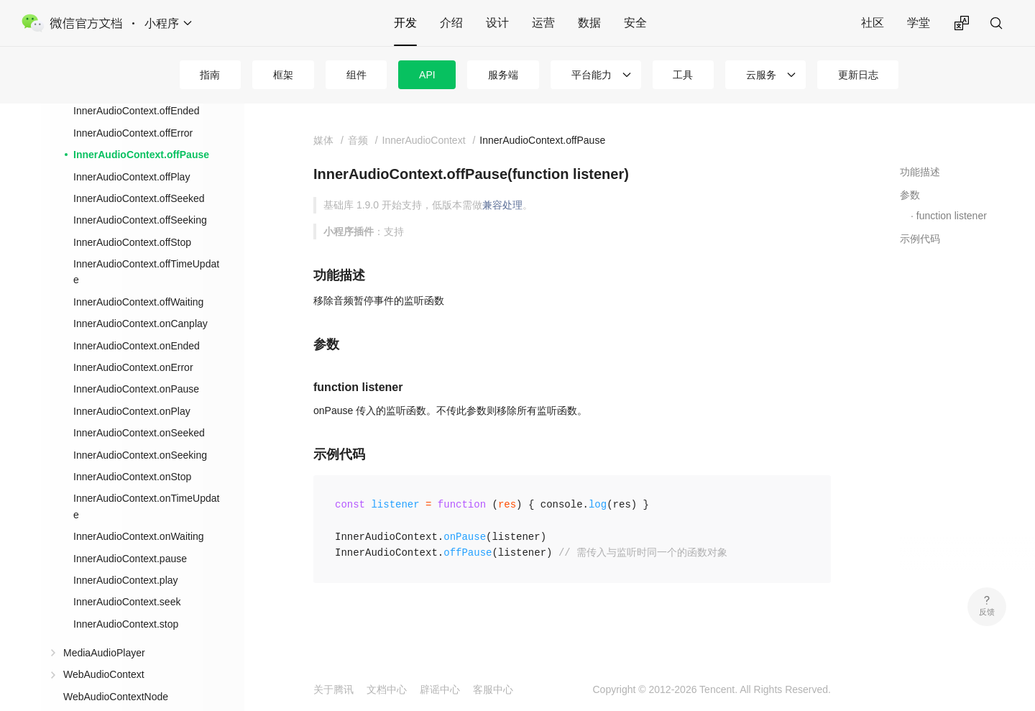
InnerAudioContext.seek (126, 601)
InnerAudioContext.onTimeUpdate (146, 506)
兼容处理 (502, 205)
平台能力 (591, 75)
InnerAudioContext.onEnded (136, 346)
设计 (497, 23)
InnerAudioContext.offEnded (136, 110)
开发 (405, 23)
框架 (283, 75)
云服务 (761, 75)
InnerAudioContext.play (125, 580)
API (427, 75)
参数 (910, 195)
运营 (543, 23)
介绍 (451, 23)
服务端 (503, 75)
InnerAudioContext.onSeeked (139, 433)
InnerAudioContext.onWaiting (138, 536)
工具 (683, 75)
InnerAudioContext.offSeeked (139, 198)
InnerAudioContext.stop (125, 624)
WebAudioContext (103, 674)
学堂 (918, 23)
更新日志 (858, 75)
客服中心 (493, 689)
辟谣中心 (440, 689)
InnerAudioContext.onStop (132, 476)
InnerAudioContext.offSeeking (140, 220)
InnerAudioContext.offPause (141, 154)
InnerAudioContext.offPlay (131, 177)
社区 (872, 23)
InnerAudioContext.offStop (132, 242)
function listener (951, 215)
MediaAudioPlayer (104, 653)
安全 (635, 23)
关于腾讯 (333, 689)
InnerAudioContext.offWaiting (138, 302)
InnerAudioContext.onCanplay (140, 323)
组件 (356, 75)
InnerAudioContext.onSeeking (140, 455)
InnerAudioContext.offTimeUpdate (146, 271)
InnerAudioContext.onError (133, 367)
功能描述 (920, 172)
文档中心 (387, 689)
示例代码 (920, 238)
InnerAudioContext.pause (130, 558)
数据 (589, 23)
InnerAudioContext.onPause (136, 389)
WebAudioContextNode (115, 696)
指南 (210, 75)
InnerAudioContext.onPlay (131, 411)
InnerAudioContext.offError (133, 133)
